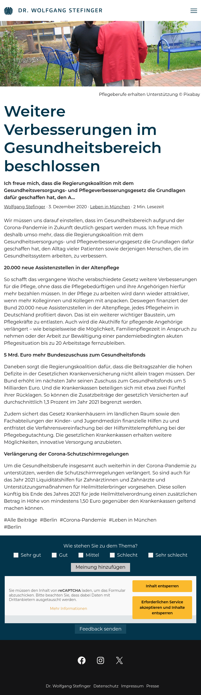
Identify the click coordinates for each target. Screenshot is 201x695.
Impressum (132, 685)
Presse (152, 685)
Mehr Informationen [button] (68, 608)
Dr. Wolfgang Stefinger (68, 685)
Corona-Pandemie (84, 520)
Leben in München (110, 206)
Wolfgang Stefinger (24, 206)
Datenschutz (106, 685)
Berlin (50, 520)
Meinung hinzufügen (100, 567)
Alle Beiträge (22, 520)
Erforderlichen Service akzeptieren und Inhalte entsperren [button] (162, 607)
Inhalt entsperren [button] (162, 586)
